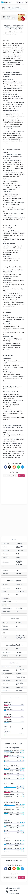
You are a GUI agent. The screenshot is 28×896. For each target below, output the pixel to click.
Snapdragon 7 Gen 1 (9, 815)
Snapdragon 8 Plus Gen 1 (10, 750)
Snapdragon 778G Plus (9, 752)
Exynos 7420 (7, 833)
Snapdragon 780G (8, 771)
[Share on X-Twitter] (9, 467)
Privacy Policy (14, 893)
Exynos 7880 (7, 778)
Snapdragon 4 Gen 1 (9, 755)
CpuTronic (7, 2)
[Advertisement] (14, 492)
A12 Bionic (6, 786)
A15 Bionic (6, 804)
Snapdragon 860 (8, 822)
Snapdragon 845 (8, 796)
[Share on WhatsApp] (18, 467)
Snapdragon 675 (8, 848)
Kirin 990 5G (7, 840)
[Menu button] (26, 2)
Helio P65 (6, 851)
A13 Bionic (6, 807)
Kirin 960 (6, 830)
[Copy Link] (21, 475)
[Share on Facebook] (5, 467)
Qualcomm (10, 7)
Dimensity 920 (7, 843)
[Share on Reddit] (14, 467)
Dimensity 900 (7, 825)
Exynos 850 (6, 760)
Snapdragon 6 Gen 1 (9, 812)
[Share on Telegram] (22, 467)
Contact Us (13, 891)
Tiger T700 (6, 758)
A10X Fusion (7, 789)
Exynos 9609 (7, 776)
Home (3, 7)
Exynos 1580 (7, 768)
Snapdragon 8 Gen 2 (9, 794)
